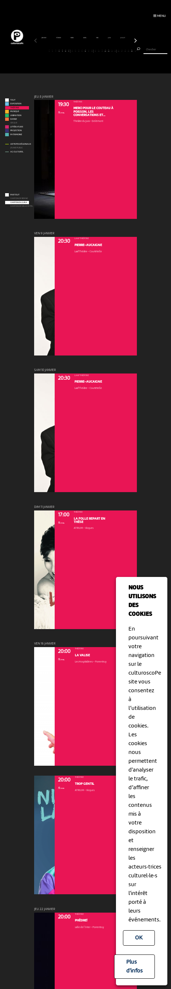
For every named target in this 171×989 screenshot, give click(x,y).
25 (115, 51)
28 (125, 51)
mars (72, 38)
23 (108, 51)
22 (105, 51)
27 (121, 51)
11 (69, 51)
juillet (122, 38)
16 (85, 51)
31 (135, 51)
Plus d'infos (134, 966)
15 (82, 51)
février (58, 38)
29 (128, 51)
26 (118, 51)
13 (75, 51)
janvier (44, 38)
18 (92, 51)
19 (95, 51)
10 (65, 51)
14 (78, 51)
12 (72, 51)
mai (97, 38)
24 (111, 51)
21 (102, 51)
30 (131, 51)
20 (98, 51)
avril (85, 38)
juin (109, 38)
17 (88, 51)
